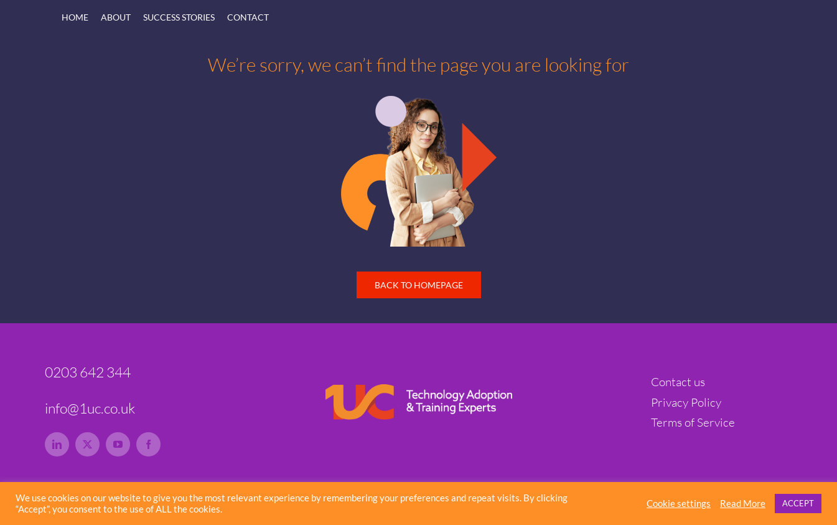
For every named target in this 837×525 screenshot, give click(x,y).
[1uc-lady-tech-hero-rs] (419, 101)
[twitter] (87, 444)
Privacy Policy (686, 402)
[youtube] (118, 444)
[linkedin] (57, 444)
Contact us (678, 381)
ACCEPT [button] (798, 503)
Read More (742, 503)
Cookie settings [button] (679, 503)
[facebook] (148, 444)
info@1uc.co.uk (90, 408)
